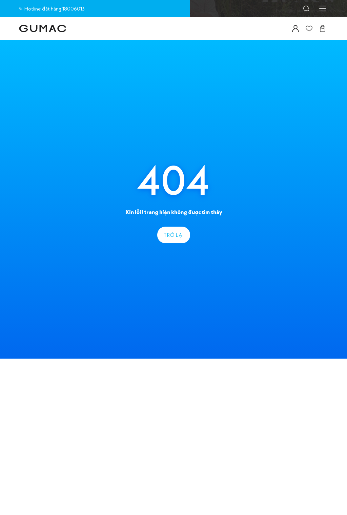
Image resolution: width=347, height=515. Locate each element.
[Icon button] (306, 8)
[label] (42, 28)
